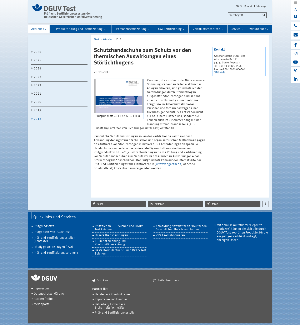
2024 (37, 68)
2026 (37, 52)
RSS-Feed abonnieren (170, 235)
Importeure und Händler (111, 299)
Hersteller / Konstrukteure (112, 294)
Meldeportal (42, 304)
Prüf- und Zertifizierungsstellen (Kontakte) (54, 239)
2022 (37, 85)
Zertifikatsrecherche (206, 29)
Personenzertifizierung (131, 29)
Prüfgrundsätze (44, 226)
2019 (37, 110)
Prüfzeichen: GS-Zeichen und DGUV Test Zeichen (119, 228)
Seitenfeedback (168, 280)
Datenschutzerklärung (49, 293)
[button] (118, 204)
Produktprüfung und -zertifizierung (79, 29)
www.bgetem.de (170, 164)
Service (235, 29)
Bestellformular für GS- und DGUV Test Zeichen (120, 252)
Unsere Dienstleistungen (111, 235)
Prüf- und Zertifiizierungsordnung (56, 253)
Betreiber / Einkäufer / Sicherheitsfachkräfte (110, 306)
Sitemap (261, 6)
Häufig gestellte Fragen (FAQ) (53, 247)
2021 (37, 93)
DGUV (238, 6)
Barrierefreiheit (44, 299)
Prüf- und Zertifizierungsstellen (115, 312)
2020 (37, 102)
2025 (37, 60)
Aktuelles (37, 29)
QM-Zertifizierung (170, 29)
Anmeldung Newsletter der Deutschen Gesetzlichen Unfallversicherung (181, 228)
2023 (37, 77)
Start (96, 39)
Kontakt (248, 6)
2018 (37, 119)
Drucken (102, 280)
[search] (247, 15)
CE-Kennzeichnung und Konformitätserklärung (110, 243)
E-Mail (221, 72)
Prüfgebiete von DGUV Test (52, 232)
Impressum (41, 288)
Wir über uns (257, 29)
